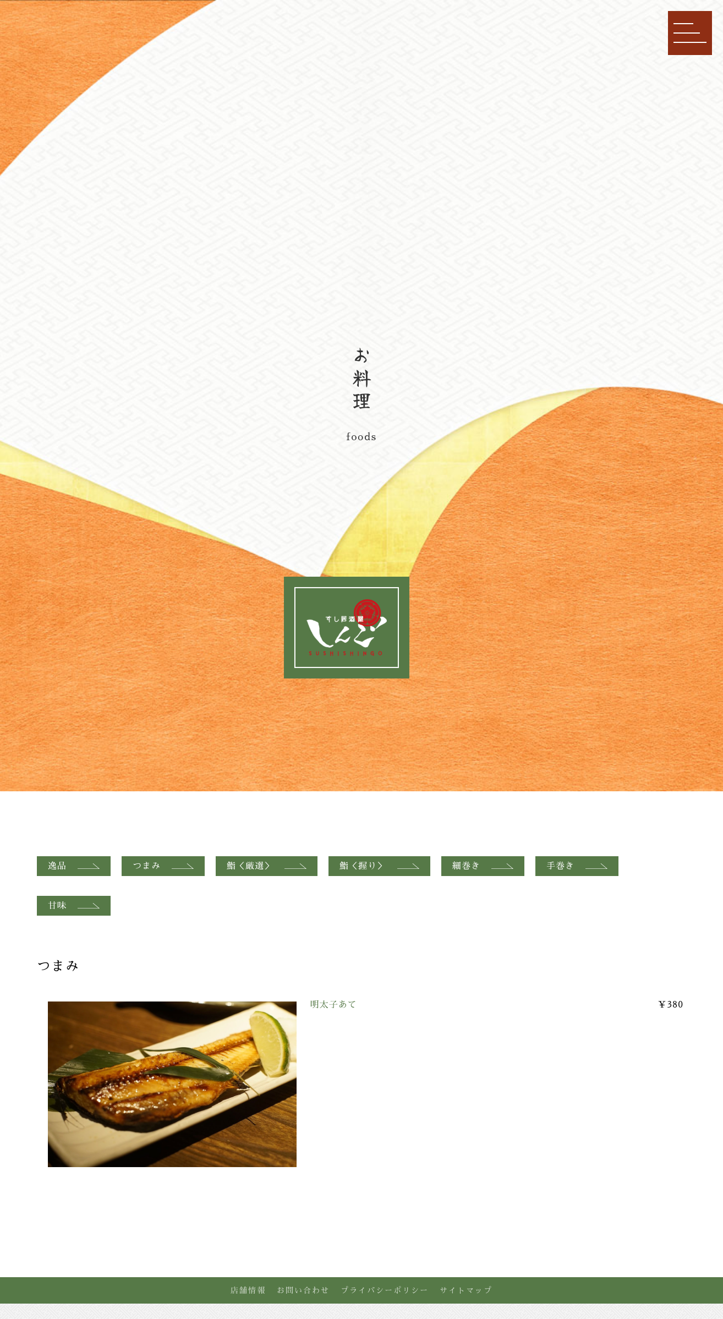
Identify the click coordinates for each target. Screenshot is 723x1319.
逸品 (74, 866)
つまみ (163, 866)
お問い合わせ (303, 1290)
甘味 (74, 905)
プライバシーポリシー (385, 1290)
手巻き (576, 866)
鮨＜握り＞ (379, 866)
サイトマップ (466, 1290)
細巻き (482, 866)
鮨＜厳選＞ (266, 866)
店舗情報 (248, 1290)
